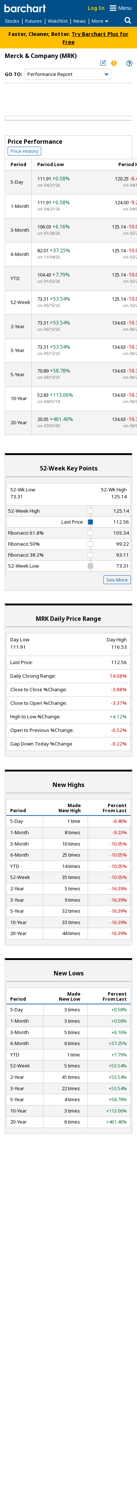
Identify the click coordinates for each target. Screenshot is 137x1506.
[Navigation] (68, 74)
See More (117, 579)
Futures (33, 21)
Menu (125, 7)
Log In (96, 7)
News (79, 21)
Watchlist (58, 21)
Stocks (12, 21)
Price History (24, 151)
